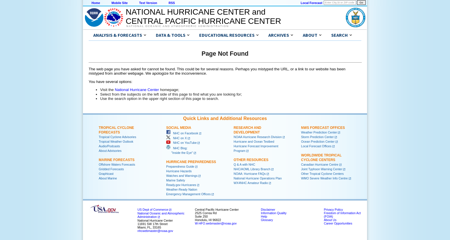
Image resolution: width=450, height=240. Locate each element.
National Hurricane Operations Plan (258, 178)
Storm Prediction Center (317, 137)
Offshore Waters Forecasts (117, 164)
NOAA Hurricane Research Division (258, 137)
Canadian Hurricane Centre (319, 164)
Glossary (267, 220)
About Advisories (110, 150)
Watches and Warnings (181, 175)
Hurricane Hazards (179, 171)
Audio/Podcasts (109, 146)
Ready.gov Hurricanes (181, 185)
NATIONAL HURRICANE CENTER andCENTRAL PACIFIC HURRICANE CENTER (203, 16)
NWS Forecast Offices (323, 128)
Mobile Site (120, 3)
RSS (171, 3)
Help (264, 216)
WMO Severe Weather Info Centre (324, 178)
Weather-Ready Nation (181, 189)
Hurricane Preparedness (191, 162)
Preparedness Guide (180, 166)
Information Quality (273, 213)
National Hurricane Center (137, 90)
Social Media (178, 128)
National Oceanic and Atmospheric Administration (177, 26)
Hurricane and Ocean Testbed (254, 141)
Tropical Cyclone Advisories (117, 137)
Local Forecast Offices (316, 146)
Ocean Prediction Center (318, 141)
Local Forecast (311, 3)
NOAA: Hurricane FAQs (250, 173)
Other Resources (251, 160)
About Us (330, 220)
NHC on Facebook (182, 133)
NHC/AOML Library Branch (252, 169)
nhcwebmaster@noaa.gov (155, 231)
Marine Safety (175, 180)
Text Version (148, 3)
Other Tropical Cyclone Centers (322, 173)
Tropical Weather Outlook (116, 141)
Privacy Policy (333, 209)
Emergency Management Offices (188, 194)
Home (96, 3)
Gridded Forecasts (111, 169)
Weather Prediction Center (319, 132)
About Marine (108, 178)
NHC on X (176, 138)
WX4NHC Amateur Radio (251, 183)
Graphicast (106, 173)
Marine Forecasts (117, 160)
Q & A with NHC (244, 164)
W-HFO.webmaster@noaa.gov (216, 223)
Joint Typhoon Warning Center (321, 169)
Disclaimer (268, 209)
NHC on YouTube (181, 142)
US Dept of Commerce (152, 209)
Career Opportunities (338, 223)
